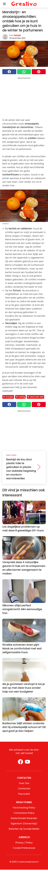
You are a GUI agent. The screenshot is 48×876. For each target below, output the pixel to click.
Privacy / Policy (24, 842)
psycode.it (24, 793)
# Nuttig (20, 396)
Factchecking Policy (24, 807)
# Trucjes (8, 396)
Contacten (24, 788)
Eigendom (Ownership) (24, 823)
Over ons (24, 783)
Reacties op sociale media (24, 828)
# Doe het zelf (35, 396)
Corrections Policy (24, 812)
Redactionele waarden (24, 818)
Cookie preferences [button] (24, 847)
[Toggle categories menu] (4, 4)
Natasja (17, 35)
